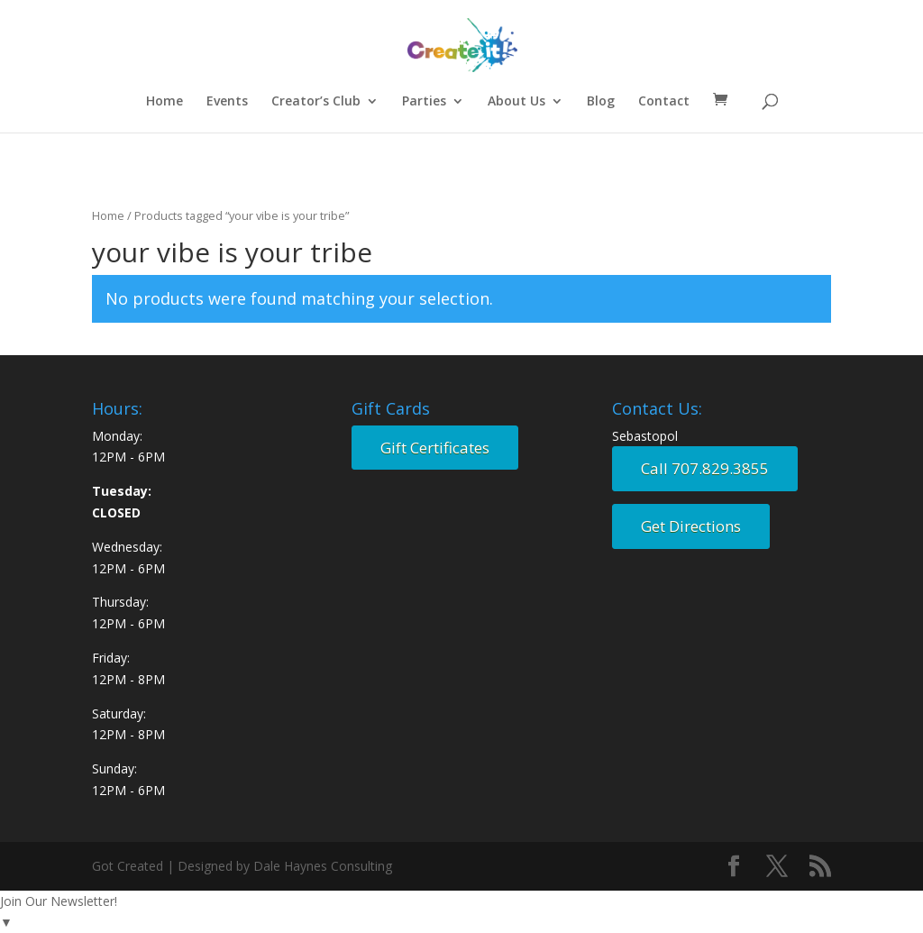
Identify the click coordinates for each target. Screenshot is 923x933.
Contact (664, 102)
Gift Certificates (434, 447)
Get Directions (691, 526)
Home (164, 102)
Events (227, 102)
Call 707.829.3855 (705, 468)
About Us (516, 102)
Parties (424, 102)
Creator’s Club (316, 102)
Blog (601, 102)
